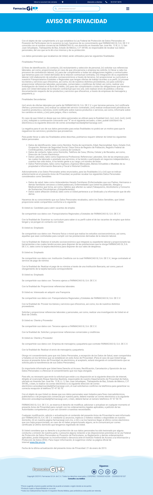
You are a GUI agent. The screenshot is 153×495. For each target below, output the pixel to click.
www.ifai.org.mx (38, 442)
